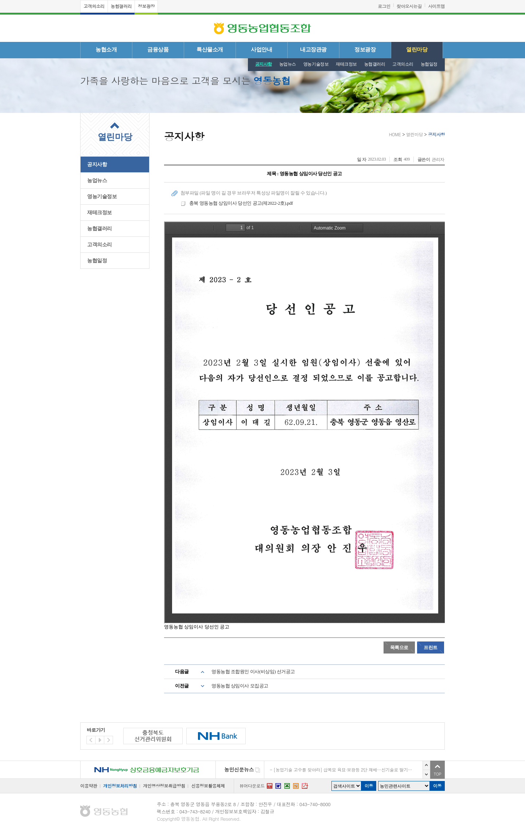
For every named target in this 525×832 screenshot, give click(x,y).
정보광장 (146, 6)
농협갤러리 (121, 6)
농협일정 (429, 64)
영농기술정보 (315, 64)
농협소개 (106, 49)
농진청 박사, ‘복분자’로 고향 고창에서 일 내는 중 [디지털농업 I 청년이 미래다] (347, 769)
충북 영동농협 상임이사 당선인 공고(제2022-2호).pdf (236, 203)
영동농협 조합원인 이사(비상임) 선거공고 (253, 671)
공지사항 (263, 64)
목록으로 (399, 647)
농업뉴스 (287, 64)
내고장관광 (313, 49)
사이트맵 (436, 6)
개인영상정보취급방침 (164, 785)
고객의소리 (94, 6)
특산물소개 (210, 49)
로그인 (384, 6)
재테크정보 (346, 64)
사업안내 (261, 49)
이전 (426, 765)
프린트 (431, 647)
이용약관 (88, 785)
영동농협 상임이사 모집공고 (239, 685)
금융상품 (157, 49)
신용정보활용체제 (208, 785)
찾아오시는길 (409, 6)
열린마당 (416, 49)
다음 (426, 774)
